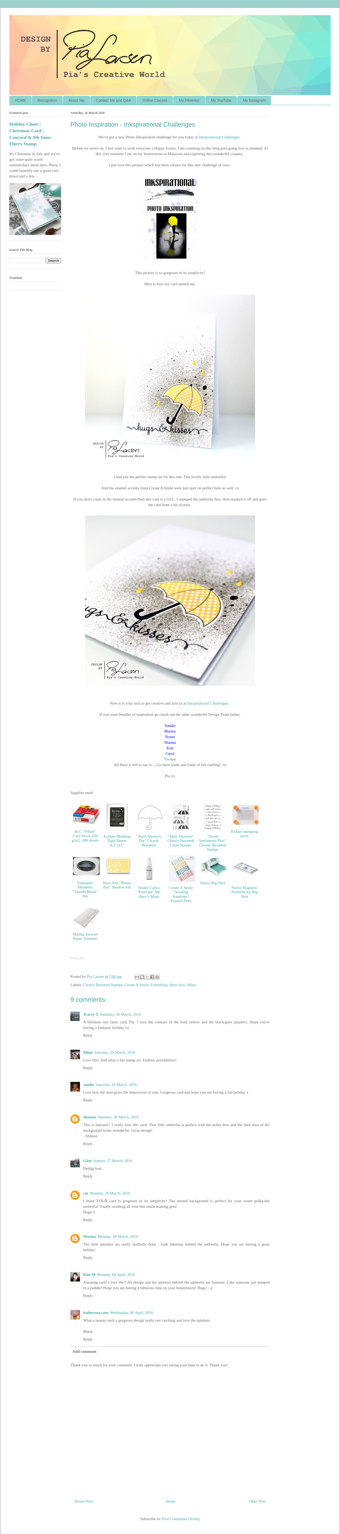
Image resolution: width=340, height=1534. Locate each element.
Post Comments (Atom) (181, 1519)
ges (225, 703)
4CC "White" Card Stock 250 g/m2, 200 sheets (85, 835)
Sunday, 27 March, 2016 (112, 1161)
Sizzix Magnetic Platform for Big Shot (244, 892)
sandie (88, 1084)
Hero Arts (177, 985)
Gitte (87, 1161)
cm (85, 1193)
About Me (76, 100)
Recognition (47, 100)
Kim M (89, 1274)
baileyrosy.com (95, 1312)
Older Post (257, 1501)
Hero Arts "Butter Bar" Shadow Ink (117, 885)
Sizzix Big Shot (212, 883)
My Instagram (254, 100)
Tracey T (90, 1014)
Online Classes (154, 100)
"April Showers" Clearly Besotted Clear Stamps (180, 840)
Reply (88, 1035)
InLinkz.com (77, 958)
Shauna (89, 1117)
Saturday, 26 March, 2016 (120, 1014)
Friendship (159, 985)
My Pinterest (189, 100)
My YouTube (221, 100)
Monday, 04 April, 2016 (116, 1274)
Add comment (84, 1351)
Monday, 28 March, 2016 (110, 1193)
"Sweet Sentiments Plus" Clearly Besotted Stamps (212, 843)
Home (171, 1501)
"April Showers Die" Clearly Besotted (149, 840)
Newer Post (83, 1501)
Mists (191, 985)
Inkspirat (219, 137)
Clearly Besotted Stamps (102, 985)
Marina (89, 1236)
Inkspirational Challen (205, 703)
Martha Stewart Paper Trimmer (85, 936)
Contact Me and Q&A (113, 100)
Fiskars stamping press (244, 833)
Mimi (87, 1052)
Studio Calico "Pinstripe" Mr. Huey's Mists (149, 892)
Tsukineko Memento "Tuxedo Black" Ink (85, 889)
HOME (20, 100)
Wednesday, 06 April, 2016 (131, 1312)
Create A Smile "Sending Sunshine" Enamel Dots (181, 894)
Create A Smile (137, 985)
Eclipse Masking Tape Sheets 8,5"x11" (117, 840)
